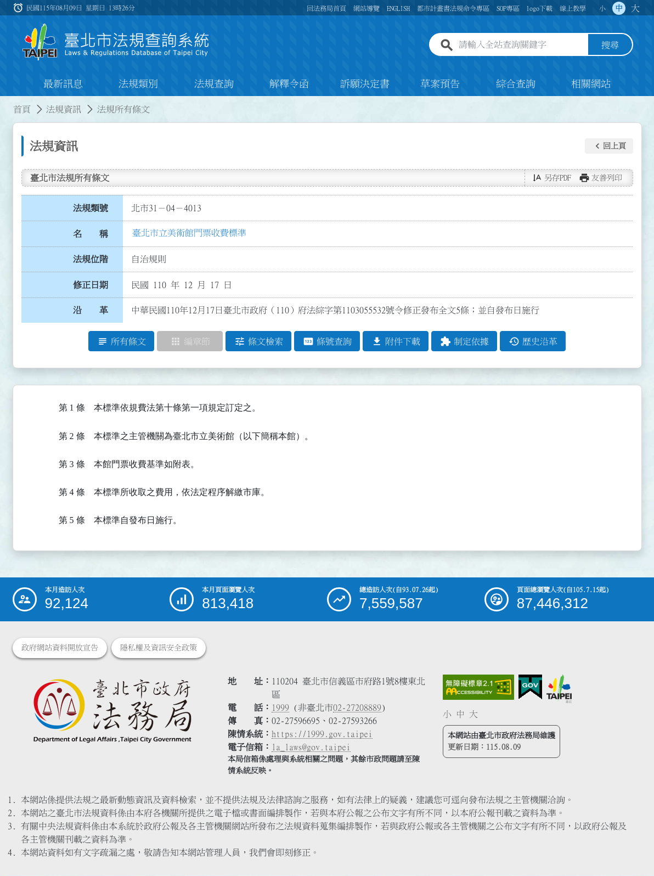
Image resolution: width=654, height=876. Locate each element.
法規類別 (138, 84)
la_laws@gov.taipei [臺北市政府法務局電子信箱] (311, 747)
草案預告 (440, 84)
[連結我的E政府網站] (530, 687)
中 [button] (619, 8)
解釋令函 (289, 84)
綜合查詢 (515, 84)
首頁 (22, 109)
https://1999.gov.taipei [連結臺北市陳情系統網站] (322, 734)
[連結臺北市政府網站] (559, 689)
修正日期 (90, 285)
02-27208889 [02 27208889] (357, 708)
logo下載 (539, 8)
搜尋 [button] (610, 45)
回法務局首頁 (326, 8)
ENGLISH (398, 8)
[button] (609, 146)
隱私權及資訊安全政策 (158, 648)
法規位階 (90, 259)
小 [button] (602, 8)
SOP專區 (508, 8)
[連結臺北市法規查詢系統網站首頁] (116, 42)
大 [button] (635, 8)
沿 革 (90, 311)
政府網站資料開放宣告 (59, 648)
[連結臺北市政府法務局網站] (112, 710)
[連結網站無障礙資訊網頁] (478, 687)
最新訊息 (63, 84)
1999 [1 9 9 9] (280, 708)
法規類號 (90, 208)
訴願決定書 (365, 84)
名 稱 (90, 234)
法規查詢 (214, 84)
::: (6, 103)
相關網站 (591, 84)
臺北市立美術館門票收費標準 (189, 233)
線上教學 (573, 8)
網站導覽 (366, 8)
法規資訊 (63, 109)
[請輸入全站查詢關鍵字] (521, 45)
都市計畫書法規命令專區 (453, 8)
